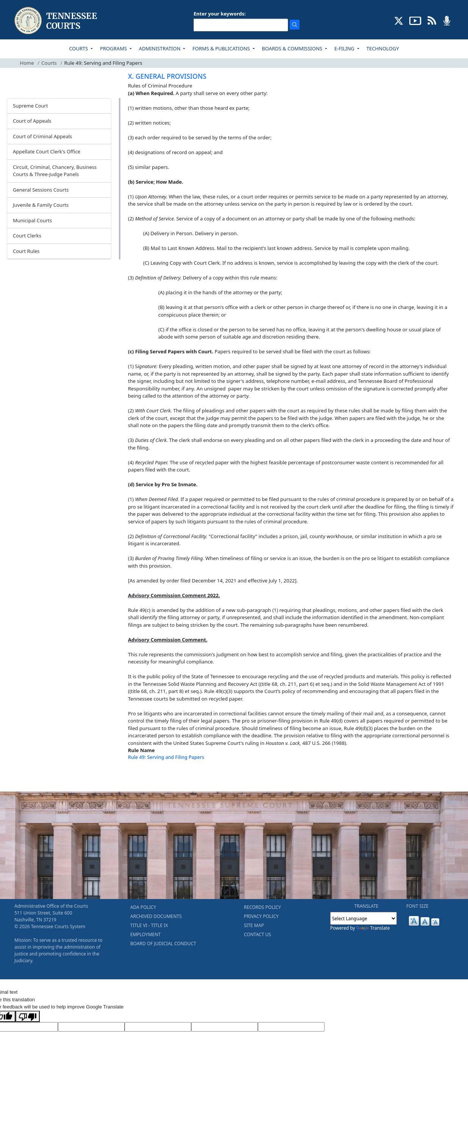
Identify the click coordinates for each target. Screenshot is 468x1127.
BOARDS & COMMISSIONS (293, 48)
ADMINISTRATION (160, 48)
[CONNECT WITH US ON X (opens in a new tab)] (399, 20)
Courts (48, 62)
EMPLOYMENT (145, 934)
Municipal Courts (32, 220)
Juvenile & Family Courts (41, 204)
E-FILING (345, 48)
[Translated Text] (224, 1027)
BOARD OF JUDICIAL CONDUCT (163, 943)
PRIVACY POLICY (261, 916)
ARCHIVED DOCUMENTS (156, 916)
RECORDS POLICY (262, 907)
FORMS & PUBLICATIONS (221, 48)
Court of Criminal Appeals (42, 136)
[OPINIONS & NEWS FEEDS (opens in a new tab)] (432, 20)
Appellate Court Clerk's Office (46, 151)
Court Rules (26, 251)
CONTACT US (257, 934)
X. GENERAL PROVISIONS (167, 76)
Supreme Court (30, 105)
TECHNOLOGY (383, 48)
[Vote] (291, 1027)
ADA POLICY (143, 907)
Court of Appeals (32, 120)
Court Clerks (27, 235)
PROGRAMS (114, 48)
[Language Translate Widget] (363, 918)
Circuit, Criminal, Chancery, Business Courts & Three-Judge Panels (55, 171)
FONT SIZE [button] (417, 906)
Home (27, 62)
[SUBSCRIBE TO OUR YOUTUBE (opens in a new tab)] (415, 20)
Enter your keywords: (219, 13)
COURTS (79, 48)
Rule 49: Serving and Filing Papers (166, 757)
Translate (373, 928)
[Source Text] (158, 1027)
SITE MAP (254, 925)
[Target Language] (91, 1027)
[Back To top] (141, 776)
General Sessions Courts (41, 189)
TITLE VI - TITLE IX (149, 925)
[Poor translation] (28, 1016)
